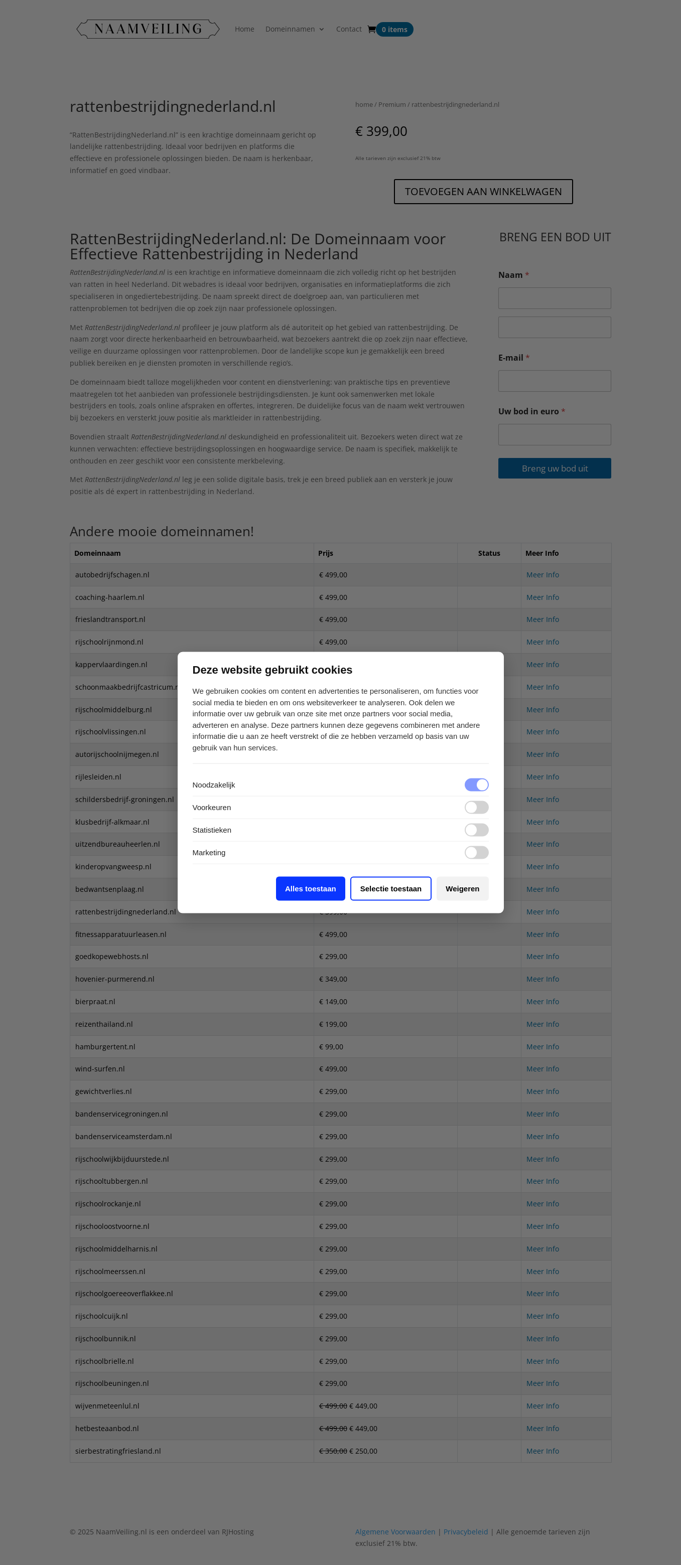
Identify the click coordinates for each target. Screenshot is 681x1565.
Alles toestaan (310, 888)
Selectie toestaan (391, 888)
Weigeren (462, 888)
